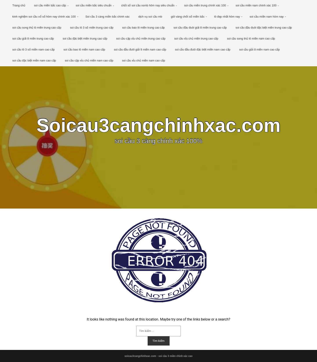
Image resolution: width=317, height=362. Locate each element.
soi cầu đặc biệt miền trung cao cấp (85, 38)
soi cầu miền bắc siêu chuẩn (94, 5)
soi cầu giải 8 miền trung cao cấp (33, 38)
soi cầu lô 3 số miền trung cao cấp (91, 27)
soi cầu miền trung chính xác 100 (205, 5)
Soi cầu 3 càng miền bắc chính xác (107, 16)
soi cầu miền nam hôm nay (267, 16)
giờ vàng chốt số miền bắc (188, 16)
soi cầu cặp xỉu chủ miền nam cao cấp (89, 60)
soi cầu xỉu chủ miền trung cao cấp (196, 38)
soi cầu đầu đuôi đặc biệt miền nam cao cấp (202, 49)
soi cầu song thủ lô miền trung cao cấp (36, 27)
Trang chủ (18, 5)
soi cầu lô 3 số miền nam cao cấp (33, 49)
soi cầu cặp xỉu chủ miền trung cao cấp (141, 38)
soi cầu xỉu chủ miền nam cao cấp (143, 60)
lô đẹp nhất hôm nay (227, 16)
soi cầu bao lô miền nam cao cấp (84, 49)
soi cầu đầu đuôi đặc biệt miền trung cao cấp (263, 27)
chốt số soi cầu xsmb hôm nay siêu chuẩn (147, 5)
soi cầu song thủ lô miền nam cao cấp (251, 38)
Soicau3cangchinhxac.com (158, 125)
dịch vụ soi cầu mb (150, 16)
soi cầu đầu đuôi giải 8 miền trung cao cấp (200, 27)
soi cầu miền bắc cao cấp (50, 5)
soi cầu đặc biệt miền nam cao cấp (34, 60)
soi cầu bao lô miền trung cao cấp (143, 27)
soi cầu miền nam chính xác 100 (256, 5)
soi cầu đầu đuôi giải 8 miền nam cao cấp (140, 49)
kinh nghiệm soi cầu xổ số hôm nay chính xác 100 (44, 16)
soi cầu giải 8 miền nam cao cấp (259, 49)
